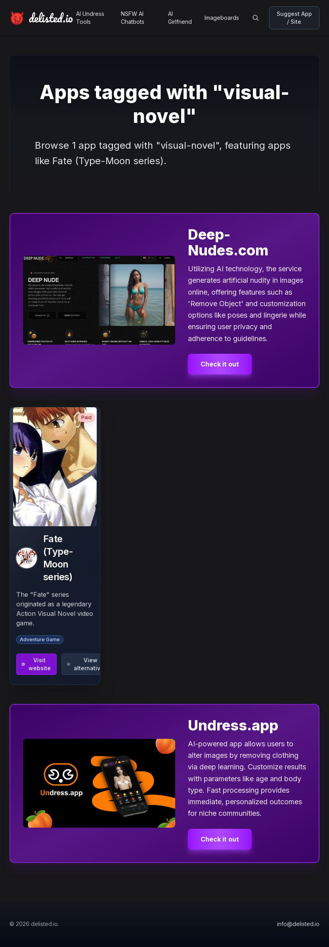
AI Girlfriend (180, 17)
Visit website (36, 664)
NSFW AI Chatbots (132, 17)
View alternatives (87, 664)
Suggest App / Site (294, 17)
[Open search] (256, 18)
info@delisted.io (298, 923)
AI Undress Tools (90, 17)
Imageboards (222, 17)
